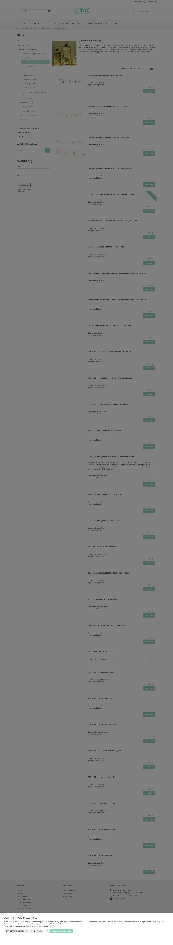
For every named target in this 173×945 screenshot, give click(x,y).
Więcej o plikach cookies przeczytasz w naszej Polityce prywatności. (27, 926)
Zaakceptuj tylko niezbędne (17, 931)
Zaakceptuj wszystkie (61, 931)
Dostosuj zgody (41, 931)
